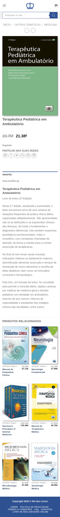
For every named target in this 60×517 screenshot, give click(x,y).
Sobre (14, 507)
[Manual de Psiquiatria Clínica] (15, 345)
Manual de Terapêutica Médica (38, 429)
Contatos (46, 509)
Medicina (50, 24)
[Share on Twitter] (17, 155)
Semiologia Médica (37, 487)
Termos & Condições (20, 509)
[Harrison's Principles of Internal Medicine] (15, 402)
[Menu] (4, 5)
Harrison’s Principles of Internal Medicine (9, 430)
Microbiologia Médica (9, 487)
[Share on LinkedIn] (34, 155)
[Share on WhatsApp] (5, 155)
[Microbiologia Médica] (15, 461)
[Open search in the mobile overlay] (30, 15)
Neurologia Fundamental (38, 370)
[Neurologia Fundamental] (45, 345)
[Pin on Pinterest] (28, 155)
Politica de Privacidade (34, 507)
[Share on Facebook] (11, 155)
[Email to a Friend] (22, 155)
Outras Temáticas (28, 24)
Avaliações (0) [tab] (10, 181)
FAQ (36, 509)
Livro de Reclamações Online (30, 512)
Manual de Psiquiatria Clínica (8, 372)
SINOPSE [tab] (7, 174)
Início (7, 24)
